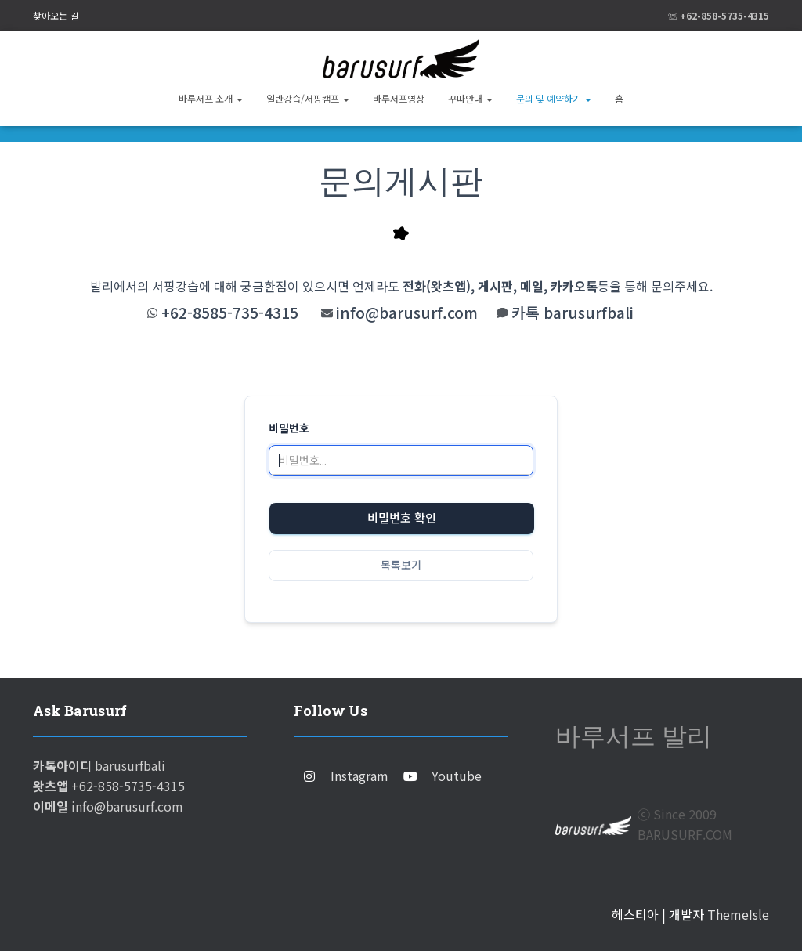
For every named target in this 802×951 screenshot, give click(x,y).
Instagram (359, 775)
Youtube (457, 775)
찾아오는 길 (55, 15)
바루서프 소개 (211, 98)
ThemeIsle (738, 914)
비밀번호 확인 (401, 519)
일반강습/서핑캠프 (307, 98)
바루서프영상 (398, 98)
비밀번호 (289, 428)
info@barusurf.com (407, 313)
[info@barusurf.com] (327, 313)
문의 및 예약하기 (553, 98)
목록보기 (401, 565)
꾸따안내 (470, 98)
